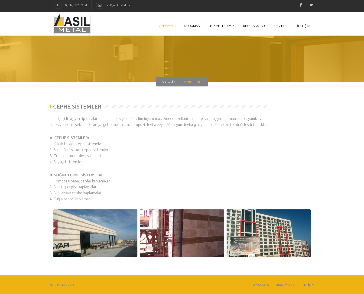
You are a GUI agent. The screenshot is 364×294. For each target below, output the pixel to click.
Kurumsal (193, 26)
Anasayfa (167, 26)
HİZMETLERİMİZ (222, 26)
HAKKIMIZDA (285, 284)
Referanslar (254, 26)
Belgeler (281, 26)
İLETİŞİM (303, 26)
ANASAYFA (261, 284)
